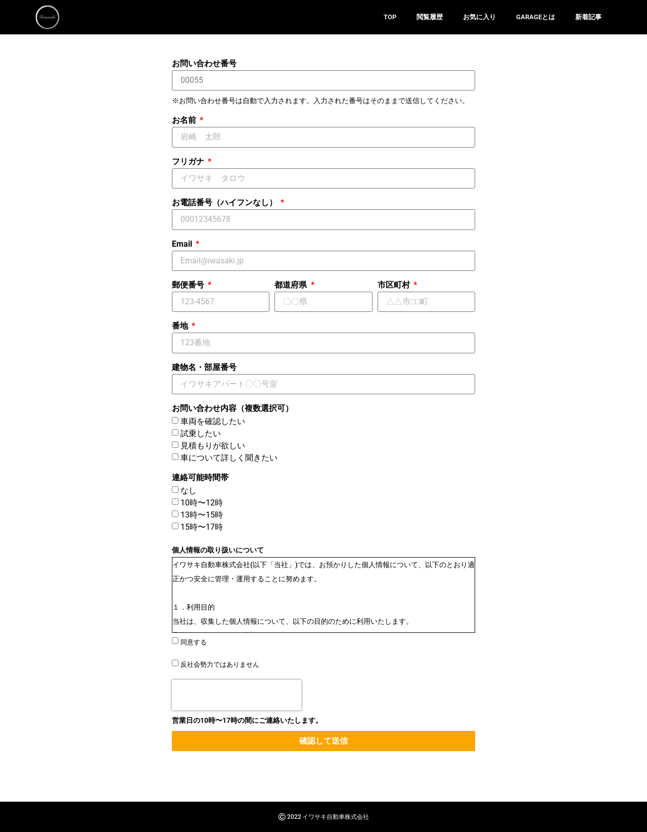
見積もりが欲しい (212, 445)
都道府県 (291, 285)
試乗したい (200, 433)
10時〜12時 (201, 502)
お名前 (185, 120)
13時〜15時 (201, 515)
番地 (181, 326)
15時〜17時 (201, 527)
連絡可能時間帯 (200, 478)
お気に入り (479, 17)
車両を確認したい (212, 421)
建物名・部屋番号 (204, 367)
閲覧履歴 (430, 17)
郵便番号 (189, 285)
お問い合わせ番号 (204, 64)
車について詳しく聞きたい (229, 458)
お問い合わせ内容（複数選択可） (232, 408)
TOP (390, 17)
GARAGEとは (535, 17)
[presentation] (236, 695)
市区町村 (395, 285)
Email (183, 244)
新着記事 (588, 17)
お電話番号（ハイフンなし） (225, 203)
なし (188, 490)
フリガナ (189, 162)
